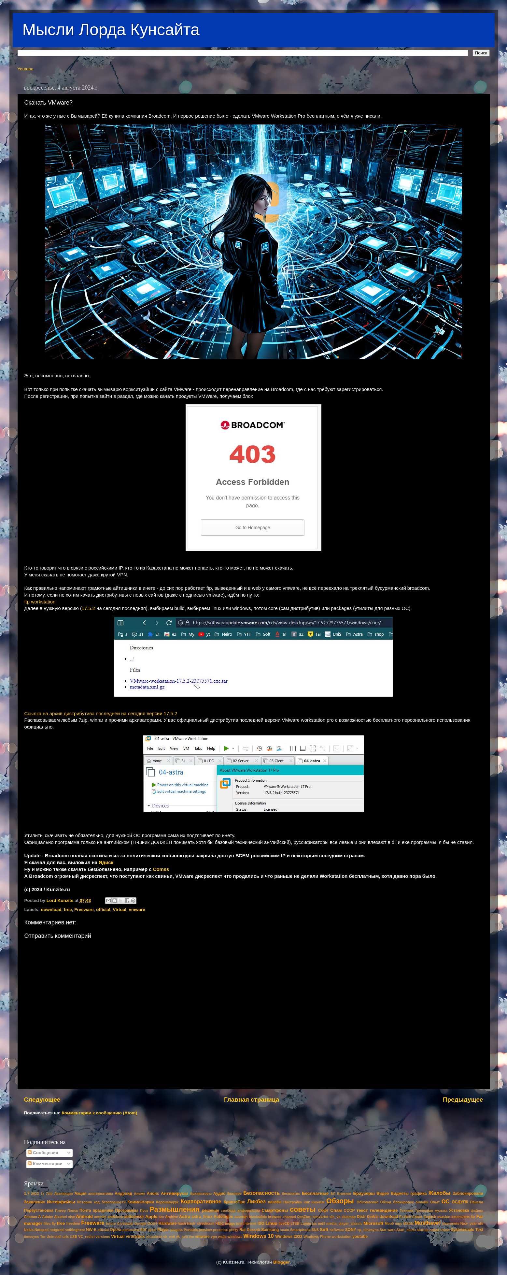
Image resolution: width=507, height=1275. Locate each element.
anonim (100, 1217)
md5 (321, 1223)
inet (239, 1223)
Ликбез (256, 1201)
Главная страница (251, 1099)
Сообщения (43, 1152)
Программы (126, 1210)
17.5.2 (88, 608)
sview (445, 1230)
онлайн (421, 1202)
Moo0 (389, 1223)
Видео (383, 1193)
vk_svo (182, 1237)
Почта (85, 1210)
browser (275, 1217)
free (68, 909)
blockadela (258, 1217)
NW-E (91, 1229)
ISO (261, 1223)
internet (250, 1223)
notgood (56, 1230)
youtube (360, 1236)
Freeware (83, 909)
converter (320, 1217)
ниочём (318, 1202)
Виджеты (400, 1193)
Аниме (139, 1193)
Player (163, 1229)
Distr (361, 1216)
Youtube (26, 68)
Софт (323, 1210)
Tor (43, 1237)
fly (54, 1223)
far (473, 1217)
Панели (476, 1202)
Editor (417, 1217)
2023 (35, 1193)
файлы (477, 1210)
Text (479, 1229)
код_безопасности (110, 1202)
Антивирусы (174, 1193)
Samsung (270, 1229)
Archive (171, 1217)
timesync (31, 1237)
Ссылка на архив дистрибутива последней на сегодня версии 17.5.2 (100, 713)
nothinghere (74, 1230)
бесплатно (291, 1193)
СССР (349, 1210)
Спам (336, 1210)
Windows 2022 (289, 1236)
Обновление (367, 1202)
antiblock (115, 1217)
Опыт (435, 1202)
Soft (324, 1229)
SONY (350, 1229)
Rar (242, 1229)
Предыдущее (463, 1099)
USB (73, 1237)
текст (362, 1210)
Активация (63, 1193)
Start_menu (406, 1230)
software (337, 1230)
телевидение (384, 1210)
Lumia (306, 1223)
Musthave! (428, 1223)
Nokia (29, 1230)
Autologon (223, 1216)
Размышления (174, 1209)
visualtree (154, 1237)
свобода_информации (240, 1210)
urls (66, 1237)
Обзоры (340, 1201)
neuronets (450, 1223)
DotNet (372, 1217)
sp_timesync (367, 1230)
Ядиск (106, 862)
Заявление (34, 1202)
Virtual (119, 909)
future (111, 1223)
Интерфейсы (61, 1201)
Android (84, 1216)
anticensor (134, 1216)
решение (210, 1210)
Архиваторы (201, 1193)
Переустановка (38, 1210)
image (230, 1223)
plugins (176, 1230)
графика (418, 1193)
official (103, 909)
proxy (233, 1230)
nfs (480, 1223)
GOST (153, 1223)
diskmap (349, 1217)
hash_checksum (200, 1223)
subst (434, 1230)
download (51, 909)
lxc (314, 1223)
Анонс (153, 1193)
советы (303, 1209)
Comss (161, 869)
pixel (152, 1230)
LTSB (294, 1223)
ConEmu (304, 1217)
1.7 (27, 1193)
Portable (191, 1230)
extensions (460, 1217)
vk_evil (169, 1237)
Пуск (144, 1210)
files (47, 1223)
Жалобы (440, 1193)
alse (71, 1217)
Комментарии (45, 1163)
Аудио (219, 1193)
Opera (115, 1229)
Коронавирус (167, 1202)
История (84, 1202)
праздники (103, 1210)
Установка (459, 1210)
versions (103, 1237)
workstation (342, 1237)
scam (284, 1230)
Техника (407, 1210)
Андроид (123, 1193)
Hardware (167, 1223)
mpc (398, 1223)
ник (306, 1202)
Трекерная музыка (431, 1210)
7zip (49, 1193)
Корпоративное (201, 1201)
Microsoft (373, 1223)
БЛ (333, 1193)
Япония (30, 1217)
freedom (73, 1223)
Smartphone (300, 1230)
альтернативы (100, 1193)
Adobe (47, 1217)
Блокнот (344, 1193)
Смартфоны (274, 1210)
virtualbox (135, 1236)
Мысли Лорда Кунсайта (111, 30)
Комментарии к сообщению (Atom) (99, 1112)
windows (235, 1237)
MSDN (408, 1223)
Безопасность (261, 1193)
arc (161, 1217)
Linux (271, 1223)
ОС (445, 1201)
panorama (130, 1230)
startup (423, 1230)
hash (182, 1223)
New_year (468, 1223)
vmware (137, 909)
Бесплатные (315, 1193)
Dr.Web (405, 1217)
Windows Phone (317, 1237)
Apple (151, 1216)
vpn (214, 1237)
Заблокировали (468, 1193)
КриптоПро (234, 1202)
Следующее (42, 1099)
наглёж (275, 1202)
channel (289, 1217)
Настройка (293, 1202)
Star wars (388, 1230)
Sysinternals (462, 1229)
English (429, 1217)
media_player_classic (344, 1223)
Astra (184, 1216)
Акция (80, 1193)
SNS (315, 1230)
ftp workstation (40, 601)
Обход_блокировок (397, 1202)
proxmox (220, 1230)
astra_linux (201, 1216)
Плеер (60, 1210)
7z (42, 1193)
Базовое (234, 1193)
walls (222, 1237)
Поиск (72, 1210)
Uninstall (54, 1237)
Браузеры (364, 1193)
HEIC (220, 1223)
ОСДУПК (460, 1202)
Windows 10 (258, 1236)
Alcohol (60, 1217)
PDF (144, 1230)
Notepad (42, 1230)
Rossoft (253, 1230)
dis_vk (335, 1217)
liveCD (283, 1223)
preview (205, 1230)
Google (140, 1223)
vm (191, 1237)
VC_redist (86, 1237)
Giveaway (125, 1223)
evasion (443, 1217)
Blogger (281, 1262)
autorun (240, 1217)
